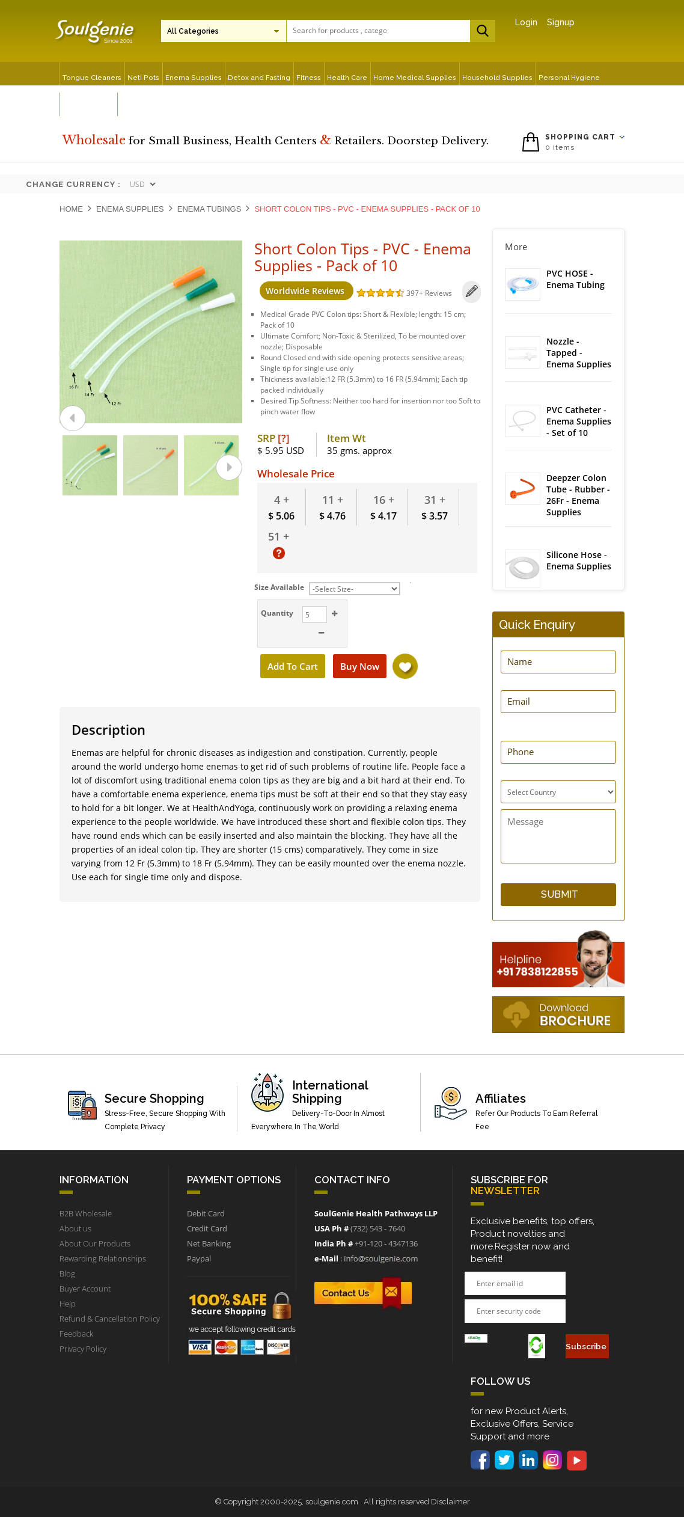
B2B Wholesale (86, 1213)
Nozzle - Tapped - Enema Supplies (578, 355)
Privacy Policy (83, 1348)
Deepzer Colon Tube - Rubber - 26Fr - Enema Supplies (578, 499)
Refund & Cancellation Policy (110, 1318)
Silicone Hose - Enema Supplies (578, 566)
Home (71, 208)
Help (68, 1303)
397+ (410, 293)
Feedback (76, 1333)
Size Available (279, 585)
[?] (284, 436)
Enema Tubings (209, 208)
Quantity (276, 610)
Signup (561, 22)
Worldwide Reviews (300, 290)
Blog (67, 1273)
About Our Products (95, 1243)
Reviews (433, 293)
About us (75, 1228)
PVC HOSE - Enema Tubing (575, 279)
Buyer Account (85, 1288)
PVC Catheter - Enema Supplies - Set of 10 (578, 424)
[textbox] (339, 30)
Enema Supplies (130, 208)
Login (526, 22)
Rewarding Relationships (103, 1258)
